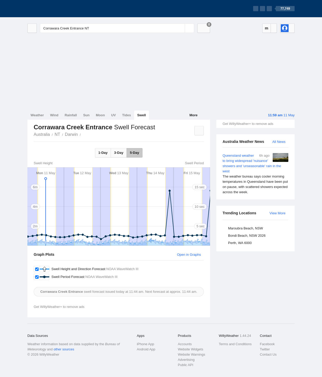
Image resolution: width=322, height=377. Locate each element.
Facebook (267, 344)
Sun (86, 115)
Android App (146, 349)
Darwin (71, 134)
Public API (185, 365)
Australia (42, 134)
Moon (100, 115)
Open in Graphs (189, 255)
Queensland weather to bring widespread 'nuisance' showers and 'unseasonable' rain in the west (255, 174)
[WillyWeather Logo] (51, 8)
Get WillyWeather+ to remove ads (248, 124)
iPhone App (145, 344)
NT (57, 134)
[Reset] (180, 28)
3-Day (118, 153)
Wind (54, 115)
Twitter (265, 349)
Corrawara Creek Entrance (83, 134)
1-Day (103, 153)
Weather (37, 115)
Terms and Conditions (235, 344)
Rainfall (71, 115)
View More (277, 213)
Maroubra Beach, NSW (245, 228)
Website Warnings (191, 354)
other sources (63, 349)
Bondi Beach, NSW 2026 (247, 236)
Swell (141, 115)
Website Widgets (190, 349)
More (193, 115)
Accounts (185, 344)
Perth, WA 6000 (240, 243)
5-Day (134, 153)
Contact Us (268, 354)
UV (113, 115)
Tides (126, 115)
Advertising (186, 360)
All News (278, 142)
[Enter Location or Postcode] (117, 28)
